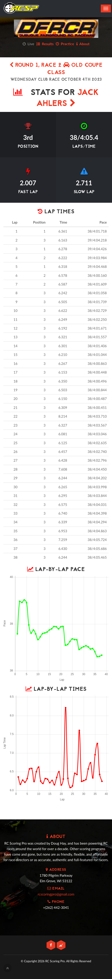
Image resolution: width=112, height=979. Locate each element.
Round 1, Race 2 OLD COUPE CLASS (56, 69)
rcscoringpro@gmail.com (56, 894)
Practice (65, 44)
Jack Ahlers (67, 98)
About (83, 44)
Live (28, 44)
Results (44, 44)
